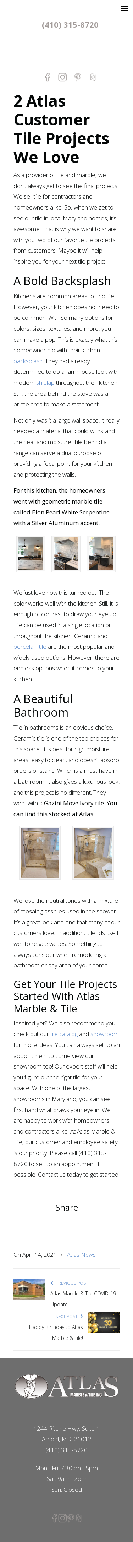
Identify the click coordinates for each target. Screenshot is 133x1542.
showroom (104, 1034)
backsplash (28, 361)
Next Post (69, 1316)
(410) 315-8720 (70, 24)
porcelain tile (29, 646)
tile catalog (64, 1034)
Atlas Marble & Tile (66, 50)
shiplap (45, 382)
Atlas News (81, 1255)
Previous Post (69, 1283)
